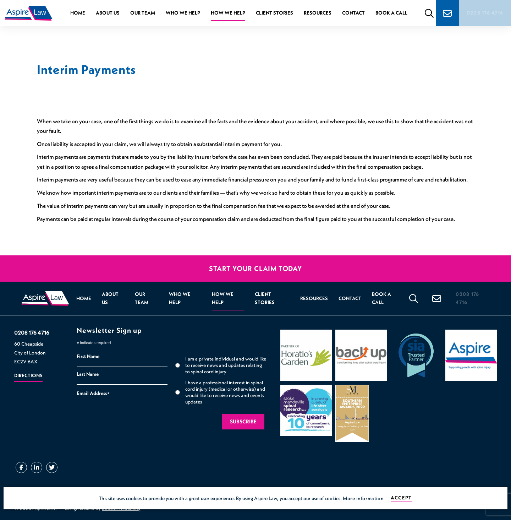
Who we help (182, 13)
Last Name (88, 374)
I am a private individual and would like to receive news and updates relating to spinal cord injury (225, 365)
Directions (28, 375)
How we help (227, 13)
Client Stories (273, 13)
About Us (107, 13)
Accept (401, 498)
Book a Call (391, 13)
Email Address (93, 394)
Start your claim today (255, 268)
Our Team (142, 13)
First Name (88, 356)
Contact (352, 13)
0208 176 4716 (485, 13)
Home (77, 13)
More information (363, 498)
